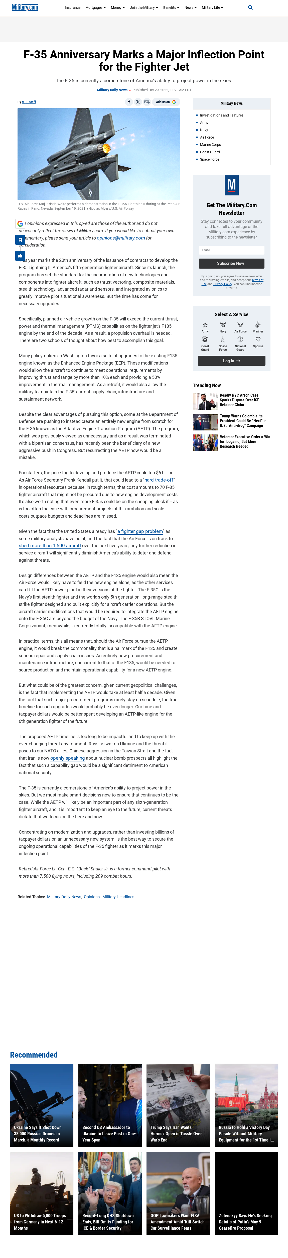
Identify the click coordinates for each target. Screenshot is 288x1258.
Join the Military (144, 7)
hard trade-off (150, 457)
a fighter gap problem (137, 508)
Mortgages (95, 7)
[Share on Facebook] (129, 102)
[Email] (147, 102)
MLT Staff (29, 102)
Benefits (171, 7)
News (191, 7)
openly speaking (47, 735)
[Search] (246, 8)
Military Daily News (112, 90)
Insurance (72, 7)
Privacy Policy (222, 284)
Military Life (212, 7)
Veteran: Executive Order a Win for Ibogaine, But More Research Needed (245, 441)
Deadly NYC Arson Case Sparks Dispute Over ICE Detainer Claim (239, 400)
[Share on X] (138, 102)
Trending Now (207, 385)
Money (118, 7)
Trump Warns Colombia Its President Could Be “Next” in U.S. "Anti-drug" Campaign (243, 421)
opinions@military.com (91, 236)
